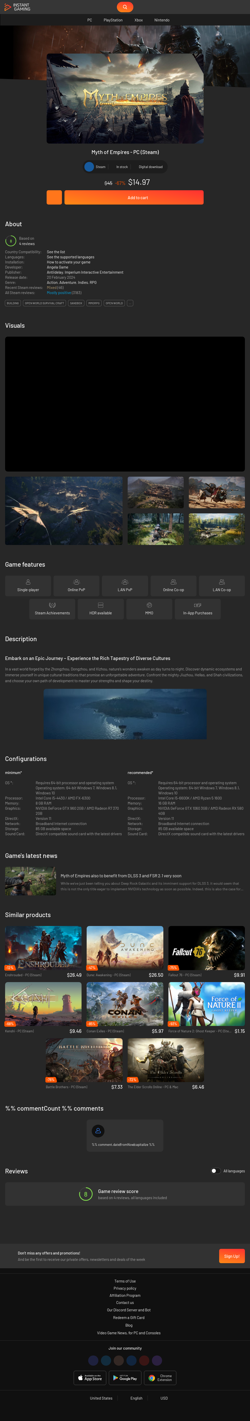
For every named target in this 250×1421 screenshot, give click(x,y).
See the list (56, 251)
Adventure (67, 282)
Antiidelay (55, 272)
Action (52, 282)
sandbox (76, 303)
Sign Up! (232, 1256)
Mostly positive (59, 292)
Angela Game (57, 267)
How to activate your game (68, 262)
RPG (93, 282)
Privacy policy (125, 1288)
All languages (228, 1171)
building (13, 303)
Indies (83, 282)
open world (114, 303)
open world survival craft (44, 303)
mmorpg (94, 303)
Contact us (125, 1302)
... (130, 303)
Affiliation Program (125, 1295)
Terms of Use (125, 1281)
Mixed (52, 287)
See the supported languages (70, 257)
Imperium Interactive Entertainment (94, 272)
